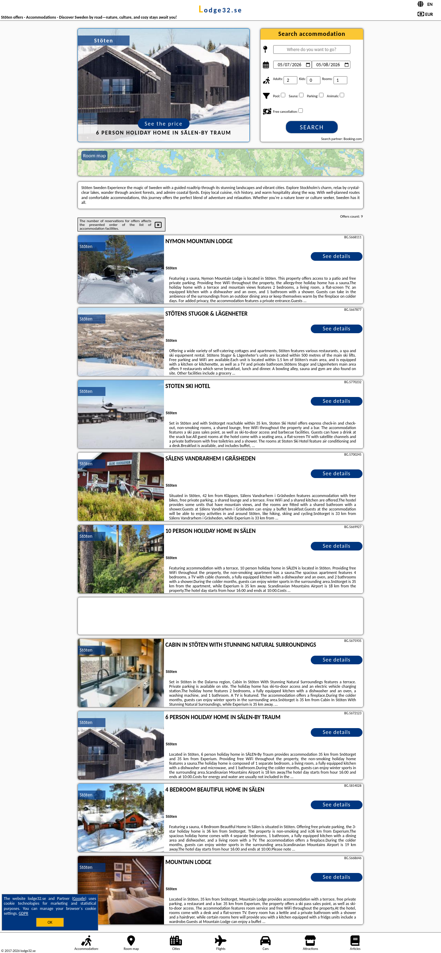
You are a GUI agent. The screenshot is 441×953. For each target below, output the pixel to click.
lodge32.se (220, 10)
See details (337, 256)
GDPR (23, 913)
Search (312, 127)
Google (79, 898)
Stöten (86, 246)
